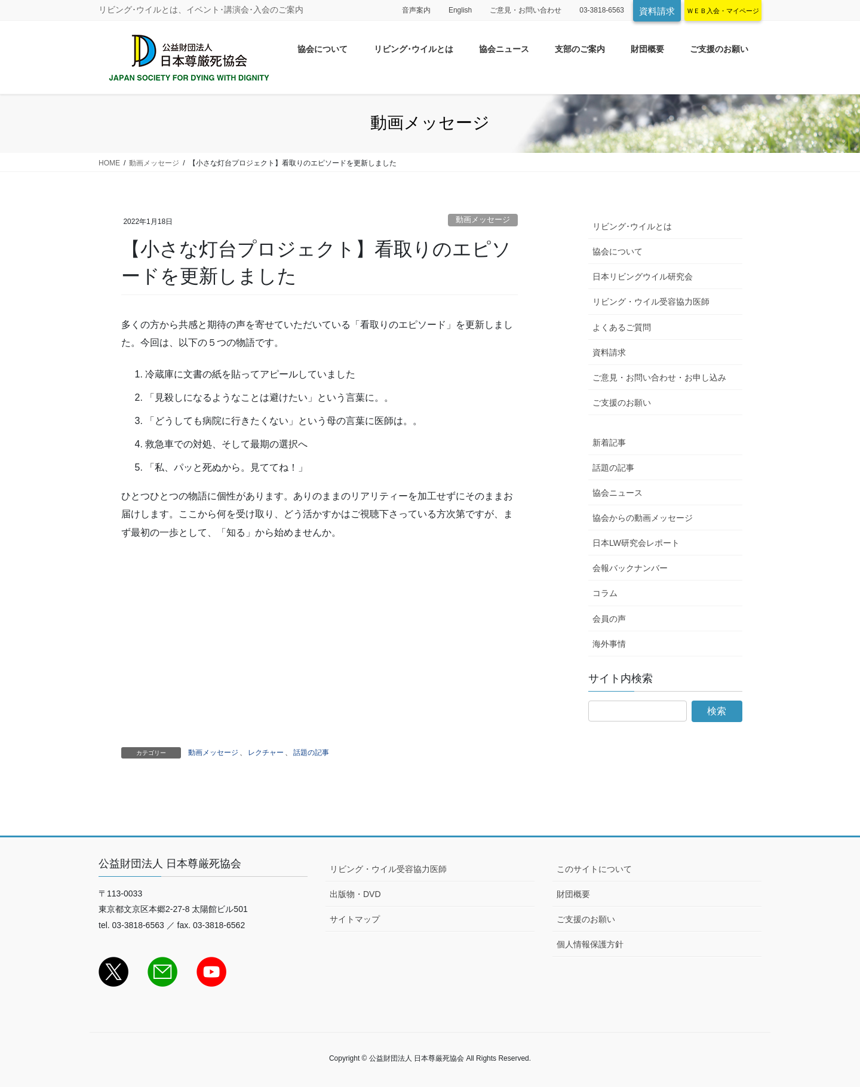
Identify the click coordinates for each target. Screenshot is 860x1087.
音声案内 (416, 10)
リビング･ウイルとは (632, 226)
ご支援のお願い (621, 402)
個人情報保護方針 (590, 944)
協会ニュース (617, 493)
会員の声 (609, 619)
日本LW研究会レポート (636, 543)
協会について (617, 251)
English (460, 10)
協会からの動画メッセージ (642, 518)
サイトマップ (355, 919)
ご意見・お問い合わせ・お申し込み (659, 377)
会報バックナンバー (630, 568)
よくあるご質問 (621, 327)
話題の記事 (311, 752)
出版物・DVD (355, 894)
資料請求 (657, 11)
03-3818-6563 (601, 10)
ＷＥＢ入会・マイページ (723, 10)
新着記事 (609, 442)
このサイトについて (594, 869)
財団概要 (573, 894)
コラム (605, 593)
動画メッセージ (483, 219)
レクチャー (266, 752)
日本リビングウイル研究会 (642, 276)
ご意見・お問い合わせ (525, 10)
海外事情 (609, 644)
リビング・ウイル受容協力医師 (651, 301)
